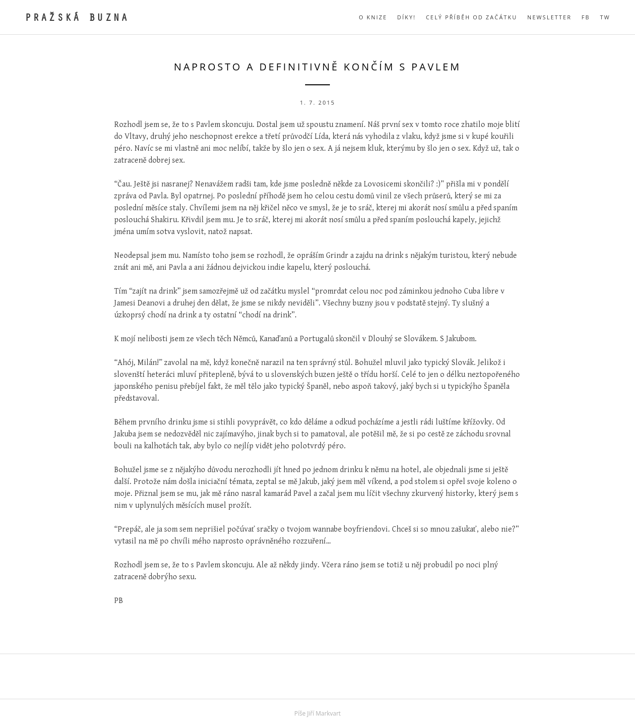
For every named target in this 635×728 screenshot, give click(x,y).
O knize (373, 17)
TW (605, 17)
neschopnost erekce (223, 136)
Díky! (406, 17)
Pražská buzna (77, 19)
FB (585, 17)
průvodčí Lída (305, 136)
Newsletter (549, 17)
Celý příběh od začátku (471, 17)
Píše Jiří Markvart (317, 713)
